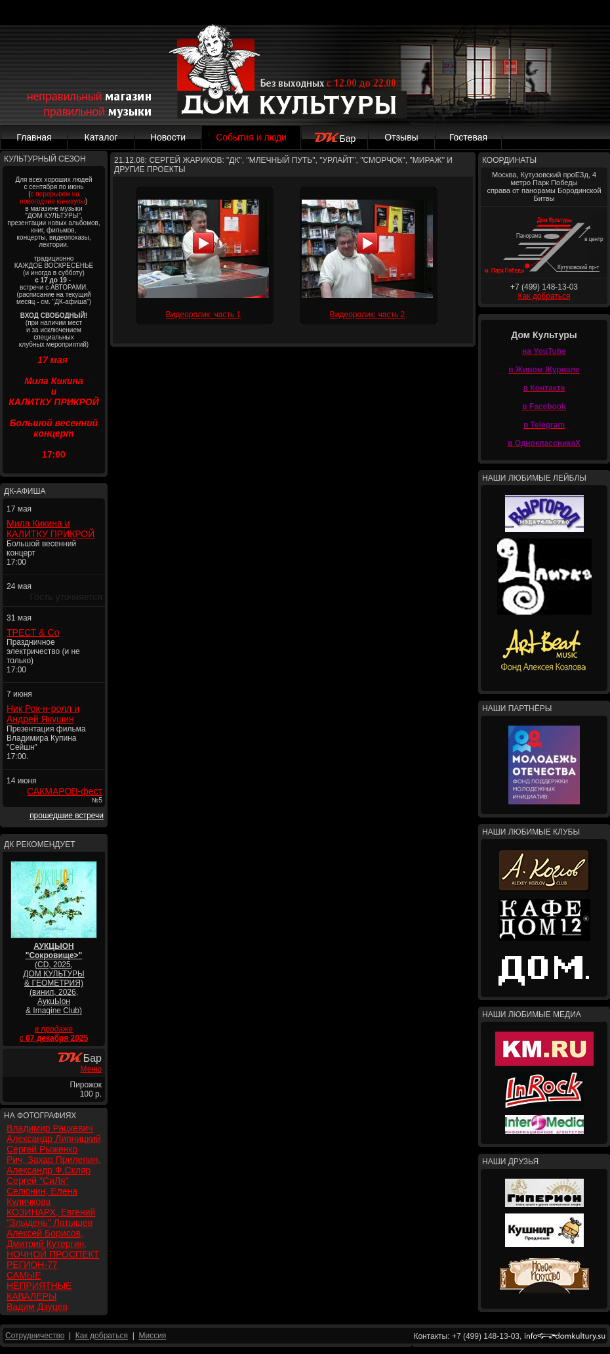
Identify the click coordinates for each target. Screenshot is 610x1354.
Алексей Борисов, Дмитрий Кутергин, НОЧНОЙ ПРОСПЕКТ (53, 1243)
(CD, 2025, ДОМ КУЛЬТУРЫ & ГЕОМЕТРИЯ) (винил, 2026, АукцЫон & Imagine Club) (53, 978)
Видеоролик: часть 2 (367, 314)
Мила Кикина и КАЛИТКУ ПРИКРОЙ (50, 528)
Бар (335, 138)
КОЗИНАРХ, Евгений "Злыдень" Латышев (51, 1217)
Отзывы (401, 137)
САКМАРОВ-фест (64, 791)
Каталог (101, 137)
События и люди (251, 137)
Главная (33, 137)
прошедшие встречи (67, 815)
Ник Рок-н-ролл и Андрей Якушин (43, 713)
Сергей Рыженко (42, 1149)
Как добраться (544, 296)
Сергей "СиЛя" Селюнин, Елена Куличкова (42, 1191)
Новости (168, 137)
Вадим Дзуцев (37, 1306)
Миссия (152, 1335)
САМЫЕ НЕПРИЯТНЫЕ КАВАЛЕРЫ (39, 1285)
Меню (91, 1069)
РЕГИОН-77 (32, 1264)
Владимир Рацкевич (50, 1128)
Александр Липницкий (54, 1138)
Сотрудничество (34, 1335)
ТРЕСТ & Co (33, 632)
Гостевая (468, 137)
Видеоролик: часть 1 (203, 314)
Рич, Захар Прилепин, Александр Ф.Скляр (53, 1164)
